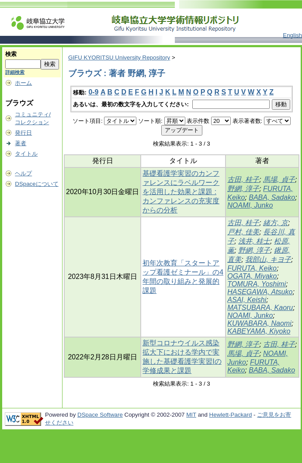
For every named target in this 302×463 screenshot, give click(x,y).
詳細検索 (14, 72)
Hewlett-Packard (230, 414)
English (292, 35)
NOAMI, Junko (250, 205)
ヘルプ (23, 173)
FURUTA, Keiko (252, 268)
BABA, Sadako (272, 197)
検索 (11, 54)
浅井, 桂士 (254, 241)
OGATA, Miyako (252, 276)
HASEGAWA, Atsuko (259, 292)
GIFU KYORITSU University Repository (119, 57)
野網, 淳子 (243, 188)
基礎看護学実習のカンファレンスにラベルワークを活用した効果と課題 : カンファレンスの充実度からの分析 (180, 192)
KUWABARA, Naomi (259, 323)
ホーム (23, 83)
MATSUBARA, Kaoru (260, 307)
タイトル (26, 153)
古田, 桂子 (243, 179)
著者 (20, 143)
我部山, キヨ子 (268, 259)
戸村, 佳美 (243, 232)
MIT (191, 414)
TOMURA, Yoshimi (256, 284)
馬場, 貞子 (279, 179)
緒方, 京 (275, 222)
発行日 (23, 132)
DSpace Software (100, 414)
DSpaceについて (36, 184)
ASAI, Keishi (246, 299)
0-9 (93, 92)
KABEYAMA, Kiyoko (258, 331)
